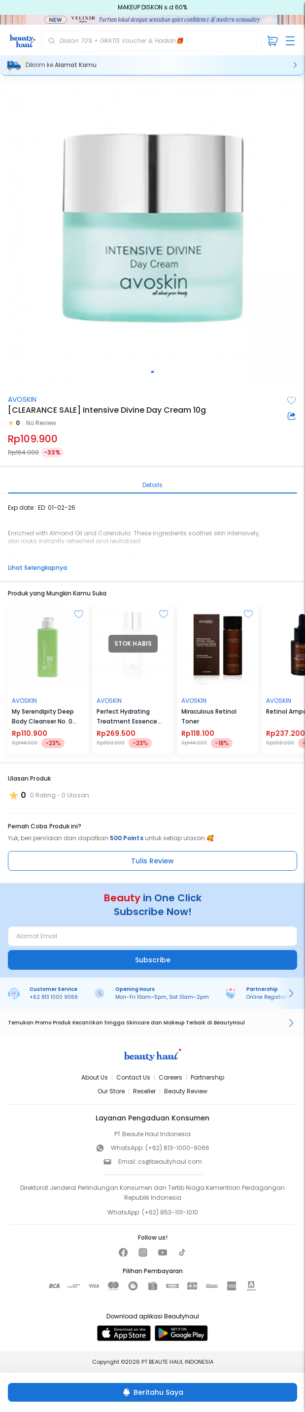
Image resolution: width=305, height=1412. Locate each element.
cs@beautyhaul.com (170, 1161)
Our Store (111, 1091)
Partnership (207, 1077)
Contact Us (133, 1077)
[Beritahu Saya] (152, 1392)
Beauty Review (185, 1091)
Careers (170, 1077)
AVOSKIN (22, 399)
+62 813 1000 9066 (54, 997)
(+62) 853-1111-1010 (170, 1212)
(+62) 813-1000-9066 (177, 1148)
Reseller (144, 1091)
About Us (94, 1077)
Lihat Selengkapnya (37, 567)
